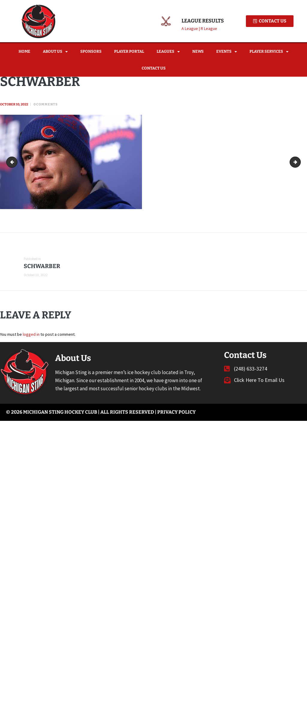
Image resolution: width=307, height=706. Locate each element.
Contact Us (154, 68)
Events (226, 52)
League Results (203, 21)
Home (24, 51)
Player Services (268, 52)
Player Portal (129, 51)
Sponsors (91, 51)
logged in (31, 334)
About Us (55, 52)
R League (209, 28)
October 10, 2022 (14, 104)
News (198, 51)
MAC (13, 162)
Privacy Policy (176, 412)
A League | (191, 28)
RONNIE (298, 162)
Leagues (168, 52)
